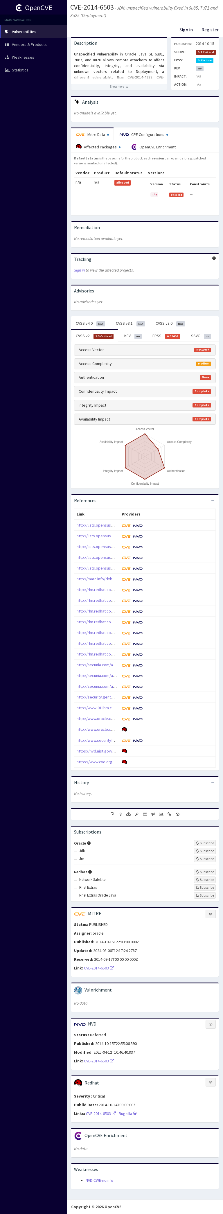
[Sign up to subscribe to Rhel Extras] (205, 887)
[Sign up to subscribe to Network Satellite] (205, 880)
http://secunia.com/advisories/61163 (109, 664)
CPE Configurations (144, 134)
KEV (133, 336)
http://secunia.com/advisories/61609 (109, 686)
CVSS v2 (95, 336)
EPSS (166, 336)
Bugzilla (128, 1113)
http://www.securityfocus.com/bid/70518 (112, 740)
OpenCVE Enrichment (153, 147)
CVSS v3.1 (130, 323)
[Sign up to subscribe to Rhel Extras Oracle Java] (205, 895)
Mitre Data (92, 134)
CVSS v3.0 (170, 323)
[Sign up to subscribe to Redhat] (205, 872)
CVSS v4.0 (90, 323)
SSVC (201, 336)
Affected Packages (98, 147)
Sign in (186, 30)
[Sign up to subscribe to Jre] (205, 859)
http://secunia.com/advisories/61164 (109, 675)
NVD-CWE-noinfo (99, 1180)
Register (210, 30)
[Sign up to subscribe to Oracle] (205, 843)
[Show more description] (119, 87)
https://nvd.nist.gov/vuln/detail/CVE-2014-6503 (117, 751)
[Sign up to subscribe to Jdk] (205, 851)
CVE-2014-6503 (92, 7)
